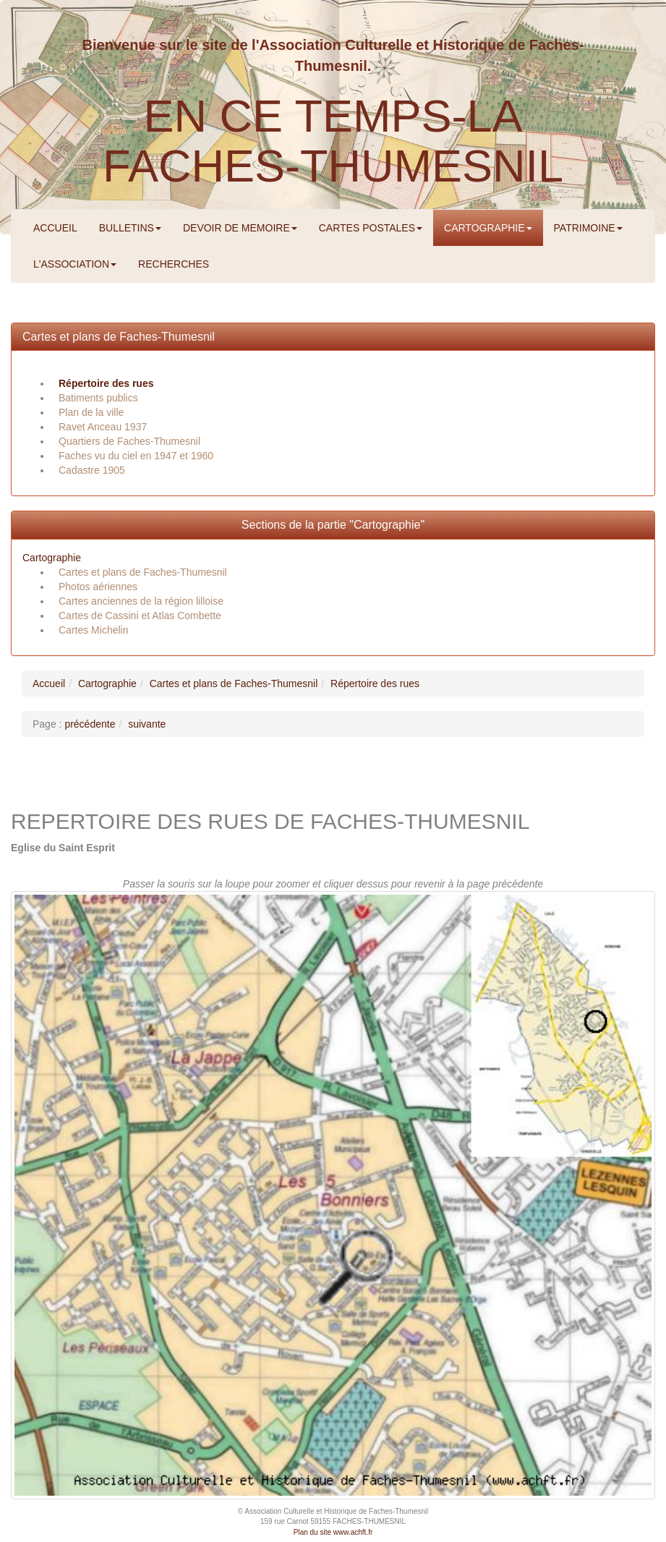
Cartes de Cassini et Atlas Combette (140, 615)
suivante (147, 724)
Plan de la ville (91, 412)
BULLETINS (130, 228)
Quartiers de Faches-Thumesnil (129, 441)
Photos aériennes (98, 586)
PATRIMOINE (588, 228)
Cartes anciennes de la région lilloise (141, 601)
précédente (89, 724)
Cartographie (51, 557)
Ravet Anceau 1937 (103, 427)
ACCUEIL (55, 228)
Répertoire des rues (106, 383)
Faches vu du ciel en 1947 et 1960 (136, 455)
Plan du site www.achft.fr (333, 1532)
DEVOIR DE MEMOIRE (240, 228)
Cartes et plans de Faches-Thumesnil (118, 337)
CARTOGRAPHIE (488, 228)
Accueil (49, 683)
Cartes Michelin (93, 630)
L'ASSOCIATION (74, 264)
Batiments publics (98, 398)
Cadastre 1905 (92, 470)
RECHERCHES (173, 264)
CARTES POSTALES (370, 228)
